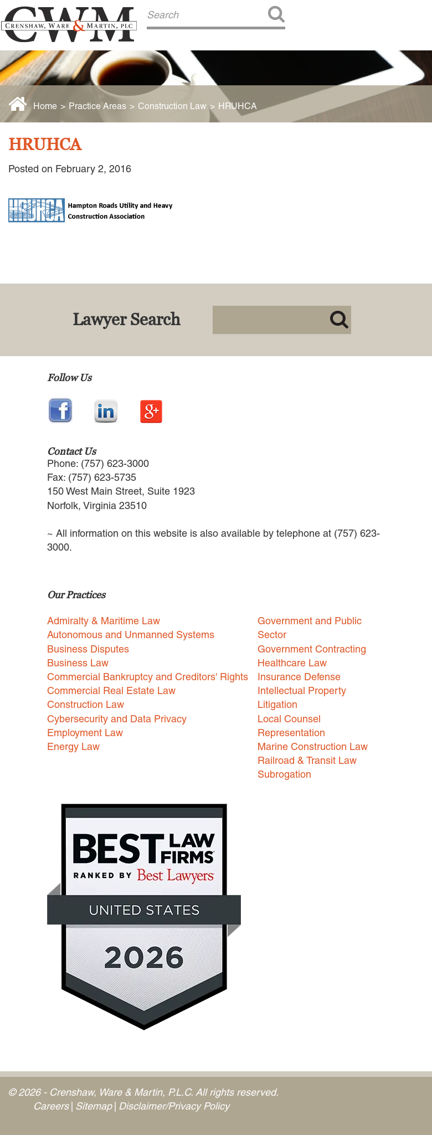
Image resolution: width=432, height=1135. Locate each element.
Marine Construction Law (313, 746)
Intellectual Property (302, 690)
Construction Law (172, 106)
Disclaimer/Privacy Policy (174, 1106)
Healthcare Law (292, 663)
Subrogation (284, 774)
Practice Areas (97, 106)
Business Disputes (88, 649)
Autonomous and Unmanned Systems (130, 634)
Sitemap (93, 1106)
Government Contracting (312, 649)
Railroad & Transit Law (307, 760)
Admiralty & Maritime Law (103, 620)
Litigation (277, 704)
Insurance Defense (299, 676)
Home (45, 106)
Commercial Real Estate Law (111, 690)
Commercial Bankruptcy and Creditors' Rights (147, 676)
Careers (51, 1106)
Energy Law (73, 746)
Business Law (78, 663)
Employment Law (85, 732)
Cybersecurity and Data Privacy (117, 719)
